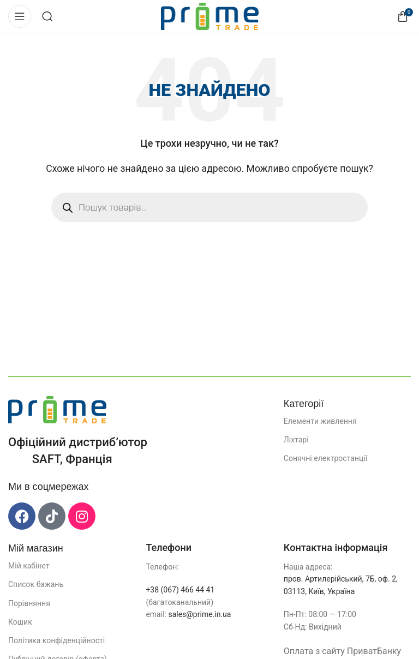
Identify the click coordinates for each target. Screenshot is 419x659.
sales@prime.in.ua (199, 614)
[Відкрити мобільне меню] (20, 16)
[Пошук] (47, 16)
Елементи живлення (320, 421)
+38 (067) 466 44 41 (180, 589)
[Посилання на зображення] (57, 409)
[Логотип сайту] (210, 15)
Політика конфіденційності (56, 640)
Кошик (20, 622)
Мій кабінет (29, 565)
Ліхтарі (296, 439)
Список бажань (35, 584)
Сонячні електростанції (325, 458)
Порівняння (29, 603)
